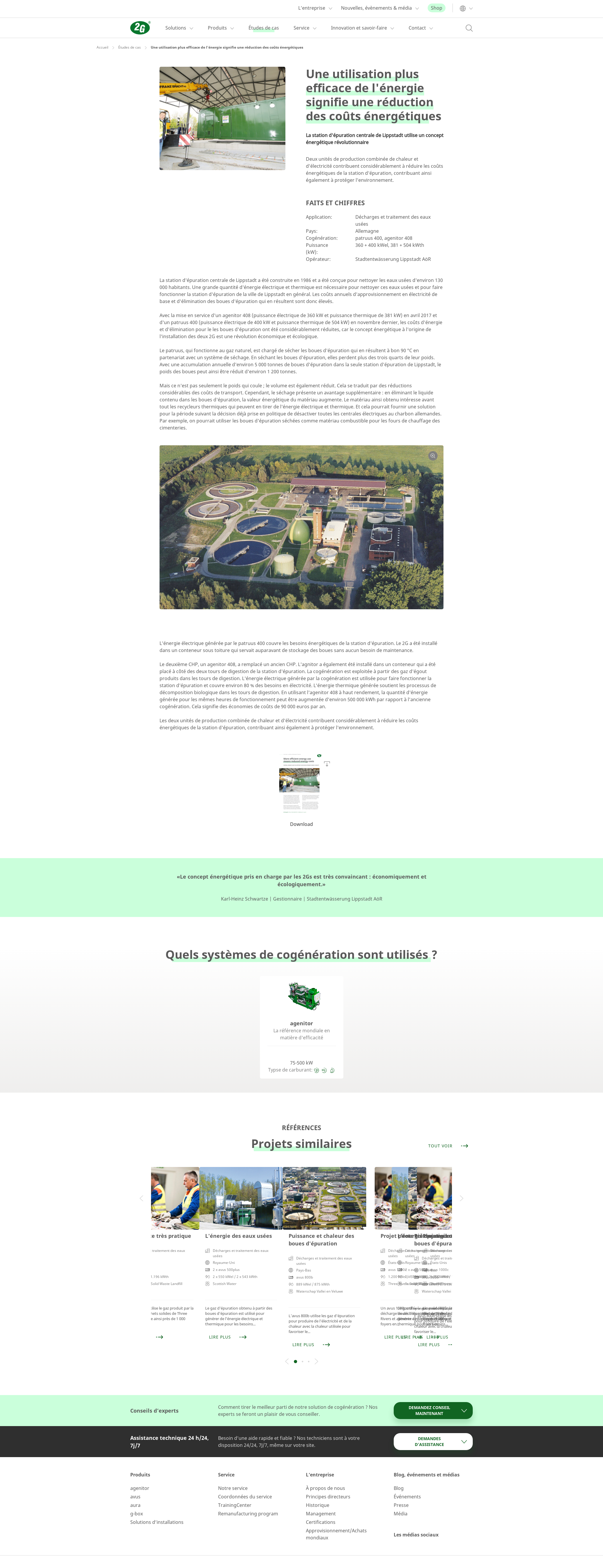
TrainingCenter (234, 1490)
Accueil (102, 47)
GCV (332, 1549)
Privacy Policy (305, 1549)
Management (321, 1498)
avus (135, 1481)
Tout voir (448, 1145)
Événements (407, 1481)
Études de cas (129, 47)
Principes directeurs (328, 1481)
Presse (401, 1490)
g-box (136, 1498)
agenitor (139, 1473)
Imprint (274, 1549)
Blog (399, 1473)
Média (400, 1498)
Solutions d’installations (157, 1507)
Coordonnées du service (245, 1481)
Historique (317, 1490)
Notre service (233, 1473)
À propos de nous (325, 1473)
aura (135, 1490)
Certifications (320, 1507)
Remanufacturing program (248, 1498)
